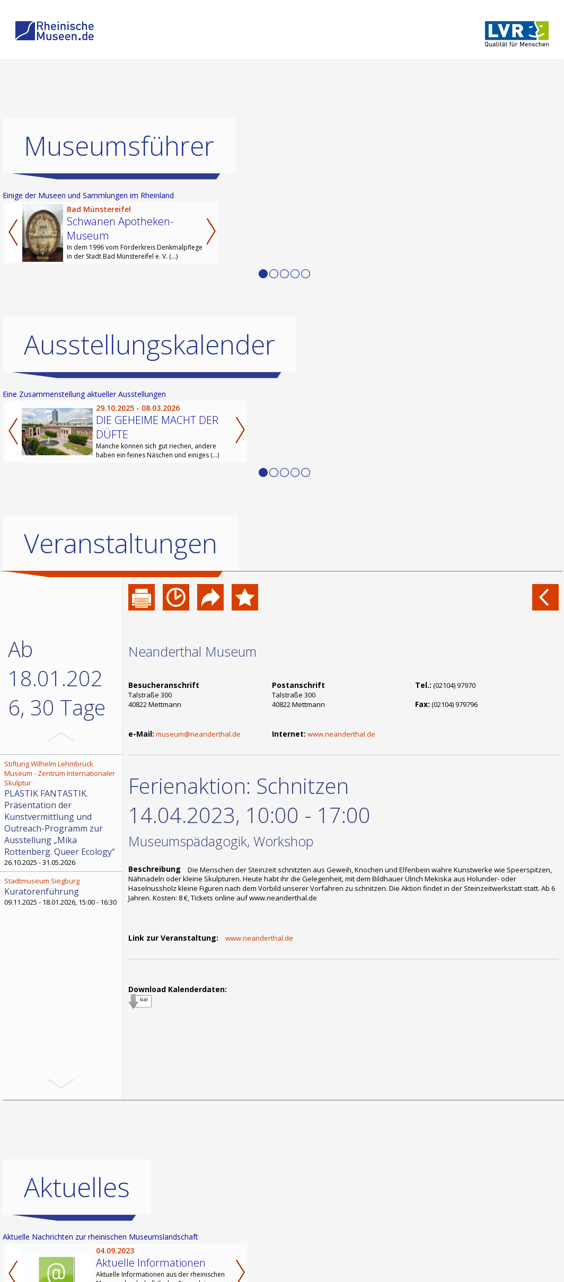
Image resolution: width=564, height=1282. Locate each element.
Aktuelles (77, 1187)
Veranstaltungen (120, 543)
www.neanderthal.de (341, 734)
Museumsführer (119, 146)
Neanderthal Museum (192, 651)
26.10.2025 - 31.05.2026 (62, 813)
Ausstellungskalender (149, 344)
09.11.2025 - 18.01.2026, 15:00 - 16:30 (62, 891)
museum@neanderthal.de (198, 734)
